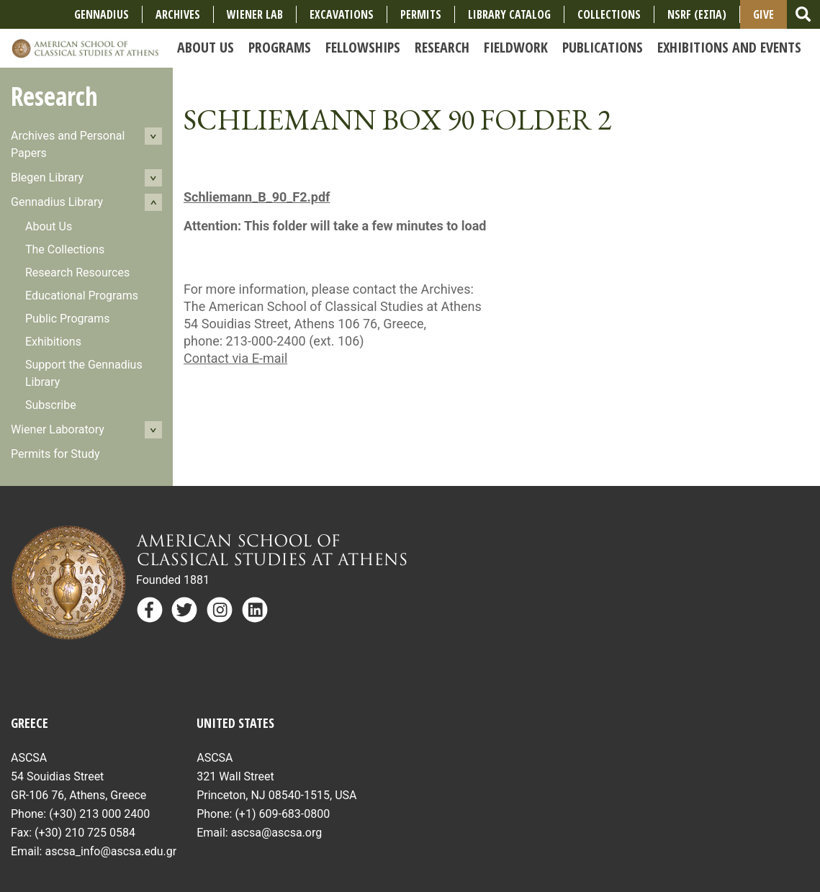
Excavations (342, 14)
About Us (48, 226)
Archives (178, 14)
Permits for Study (55, 454)
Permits (420, 14)
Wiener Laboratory (57, 429)
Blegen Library (47, 177)
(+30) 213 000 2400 (99, 814)
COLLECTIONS (609, 14)
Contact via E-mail (235, 358)
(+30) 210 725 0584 (85, 832)
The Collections (64, 249)
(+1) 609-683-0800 (282, 814)
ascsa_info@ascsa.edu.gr (110, 851)
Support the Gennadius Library (84, 373)
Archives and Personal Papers (68, 144)
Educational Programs (81, 295)
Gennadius (101, 14)
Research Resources (77, 272)
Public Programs (67, 318)
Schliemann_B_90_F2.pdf (257, 196)
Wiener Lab (255, 14)
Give (763, 14)
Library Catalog (509, 14)
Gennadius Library (57, 202)
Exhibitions (53, 341)
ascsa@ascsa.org (277, 832)
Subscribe (50, 405)
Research (54, 96)
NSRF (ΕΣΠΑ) (696, 14)
